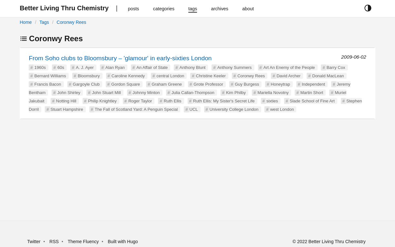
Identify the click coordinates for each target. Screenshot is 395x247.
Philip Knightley (102, 101)
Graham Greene (167, 84)
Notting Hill (66, 101)
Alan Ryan (115, 67)
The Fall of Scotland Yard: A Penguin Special (136, 109)
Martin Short (312, 92)
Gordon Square (125, 84)
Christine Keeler (211, 75)
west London (282, 109)
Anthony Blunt (193, 67)
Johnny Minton (146, 92)
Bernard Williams (50, 75)
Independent (313, 84)
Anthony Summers (234, 67)
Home (26, 22)
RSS (54, 241)
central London (170, 75)
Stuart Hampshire (67, 109)
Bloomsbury (89, 75)
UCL (194, 109)
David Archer (289, 75)
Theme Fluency (84, 241)
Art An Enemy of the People (289, 67)
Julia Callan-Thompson (193, 92)
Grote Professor (208, 84)
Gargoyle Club (86, 84)
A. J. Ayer (85, 67)
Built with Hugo (123, 241)
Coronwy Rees (71, 22)
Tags (44, 22)
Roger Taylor (140, 101)
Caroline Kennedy (128, 75)
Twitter (33, 241)
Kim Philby (236, 92)
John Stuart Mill (106, 92)
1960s (39, 67)
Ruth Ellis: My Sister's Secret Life (224, 101)
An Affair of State (152, 67)
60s (60, 67)
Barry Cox (336, 67)
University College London (234, 109)
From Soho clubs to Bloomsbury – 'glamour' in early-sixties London (120, 58)
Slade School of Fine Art (312, 101)
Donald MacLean (328, 75)
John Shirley (68, 92)
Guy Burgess (247, 84)
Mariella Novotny (273, 92)
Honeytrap (280, 84)
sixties (272, 101)
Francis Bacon (47, 84)
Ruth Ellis (173, 101)
